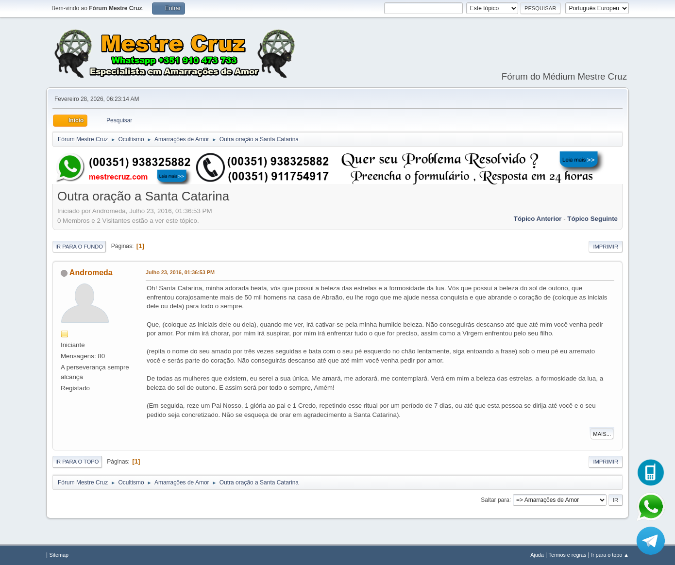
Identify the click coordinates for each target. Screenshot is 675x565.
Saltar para (495, 499)
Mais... (602, 434)
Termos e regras (568, 555)
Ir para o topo (77, 462)
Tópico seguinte (592, 218)
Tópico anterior (538, 218)
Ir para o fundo (79, 246)
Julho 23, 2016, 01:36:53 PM (180, 272)
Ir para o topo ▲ (610, 555)
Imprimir (605, 246)
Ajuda (537, 555)
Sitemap (58, 555)
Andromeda (91, 272)
